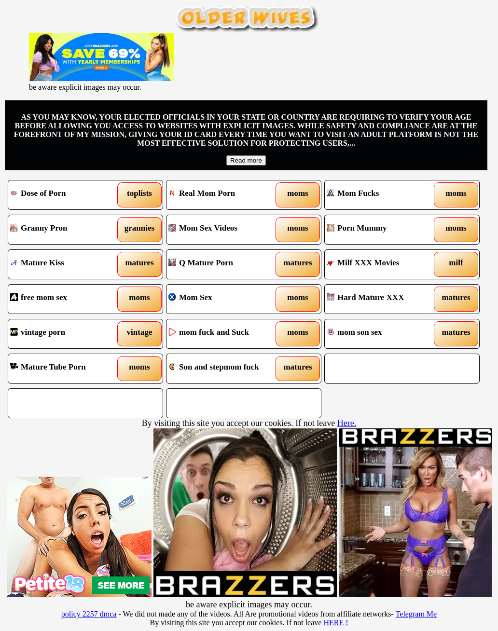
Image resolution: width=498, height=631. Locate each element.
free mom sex (65, 299)
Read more (246, 160)
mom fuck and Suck (223, 333)
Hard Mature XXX (382, 299)
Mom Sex (223, 299)
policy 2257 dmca (89, 614)
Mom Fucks (382, 194)
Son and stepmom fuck (223, 368)
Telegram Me (416, 614)
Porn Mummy (382, 229)
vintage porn (65, 333)
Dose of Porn (65, 194)
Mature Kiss (65, 264)
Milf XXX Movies (382, 264)
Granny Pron (65, 229)
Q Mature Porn (223, 264)
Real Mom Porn (223, 194)
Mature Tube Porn (65, 368)
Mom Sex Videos (223, 229)
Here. (346, 423)
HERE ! (335, 622)
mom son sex (382, 333)
